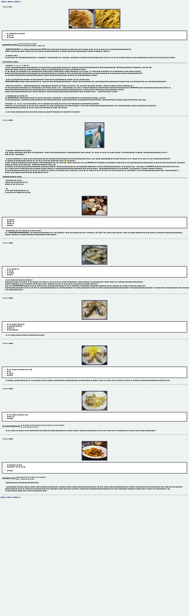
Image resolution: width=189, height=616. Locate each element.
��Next (11, 1)
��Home (17, 1)
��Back (4, 1)
